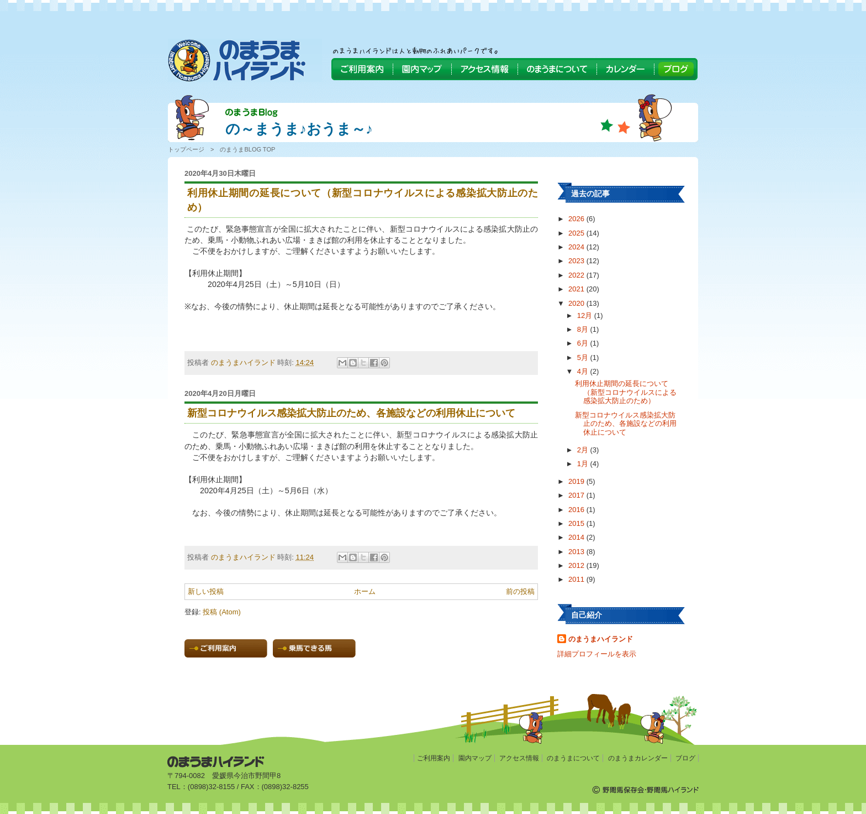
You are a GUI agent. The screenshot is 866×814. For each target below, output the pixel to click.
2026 (577, 219)
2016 (577, 509)
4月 (583, 371)
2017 (577, 495)
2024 (577, 247)
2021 (577, 289)
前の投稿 (520, 591)
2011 (577, 579)
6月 (583, 343)
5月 (583, 357)
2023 (577, 261)
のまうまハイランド (600, 639)
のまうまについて (573, 758)
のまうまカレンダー (638, 758)
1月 (583, 464)
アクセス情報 (519, 758)
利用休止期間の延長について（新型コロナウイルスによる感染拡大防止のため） (626, 392)
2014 (577, 537)
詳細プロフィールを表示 (596, 654)
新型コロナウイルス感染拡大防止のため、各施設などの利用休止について (626, 423)
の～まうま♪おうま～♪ (299, 129)
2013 (577, 551)
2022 (577, 275)
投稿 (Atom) (222, 612)
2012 (577, 565)
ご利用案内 (433, 758)
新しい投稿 (206, 591)
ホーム (365, 591)
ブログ (685, 758)
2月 (583, 450)
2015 (577, 523)
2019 (577, 481)
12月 (585, 315)
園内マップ (475, 758)
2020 (577, 303)
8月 (583, 329)
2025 (577, 233)
